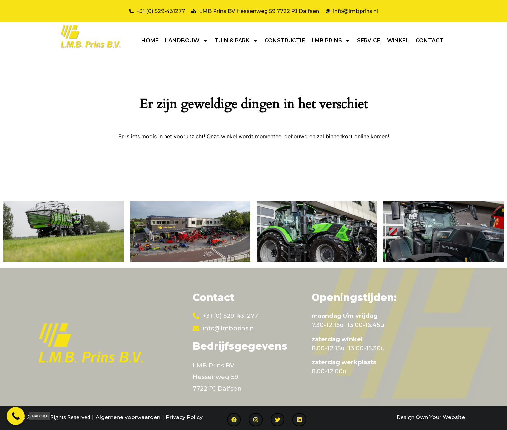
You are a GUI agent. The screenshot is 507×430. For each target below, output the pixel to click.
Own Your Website (440, 417)
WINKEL (398, 41)
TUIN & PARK (236, 40)
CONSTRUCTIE (285, 41)
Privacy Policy (184, 417)
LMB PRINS (331, 40)
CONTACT (430, 41)
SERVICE (368, 41)
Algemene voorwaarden (128, 417)
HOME (150, 41)
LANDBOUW (186, 40)
